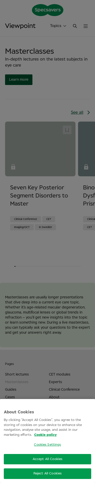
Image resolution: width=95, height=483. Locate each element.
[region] (47, 441)
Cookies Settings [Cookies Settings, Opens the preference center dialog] (47, 444)
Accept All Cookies (47, 459)
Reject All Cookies (47, 473)
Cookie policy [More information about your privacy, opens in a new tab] (45, 435)
